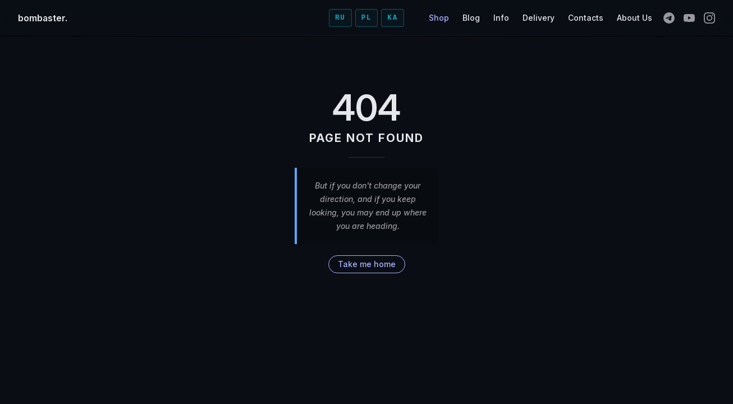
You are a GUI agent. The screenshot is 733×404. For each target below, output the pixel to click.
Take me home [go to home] (367, 264)
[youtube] (689, 18)
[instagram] (709, 18)
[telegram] (669, 18)
